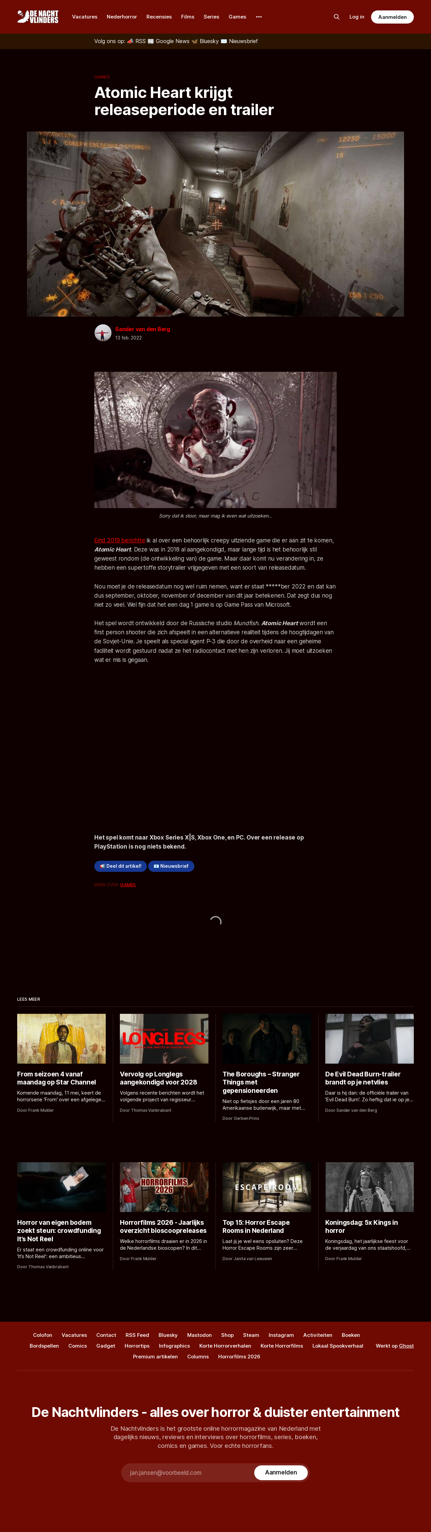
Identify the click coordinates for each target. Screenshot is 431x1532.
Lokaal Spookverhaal (337, 1346)
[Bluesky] (206, 41)
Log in (357, 16)
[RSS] (137, 41)
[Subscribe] (281, 1472)
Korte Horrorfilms (282, 1346)
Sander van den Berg (142, 329)
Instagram (281, 1335)
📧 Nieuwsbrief (171, 866)
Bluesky (168, 1335)
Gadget (105, 1346)
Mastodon (199, 1335)
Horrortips (137, 1346)
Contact (106, 1335)
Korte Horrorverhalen (225, 1346)
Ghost (406, 1346)
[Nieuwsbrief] (239, 41)
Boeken (351, 1335)
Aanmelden (392, 17)
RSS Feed (137, 1335)
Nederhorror (122, 16)
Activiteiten (317, 1335)
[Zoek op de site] (336, 16)
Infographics (174, 1346)
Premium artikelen (155, 1356)
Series (211, 16)
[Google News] (169, 41)
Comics (77, 1346)
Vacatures (84, 16)
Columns (198, 1356)
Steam (251, 1335)
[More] (259, 16)
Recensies (159, 16)
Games (237, 16)
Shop (227, 1335)
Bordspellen (44, 1346)
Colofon (42, 1335)
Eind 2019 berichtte (119, 540)
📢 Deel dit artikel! (120, 866)
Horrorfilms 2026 (239, 1356)
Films (187, 16)
